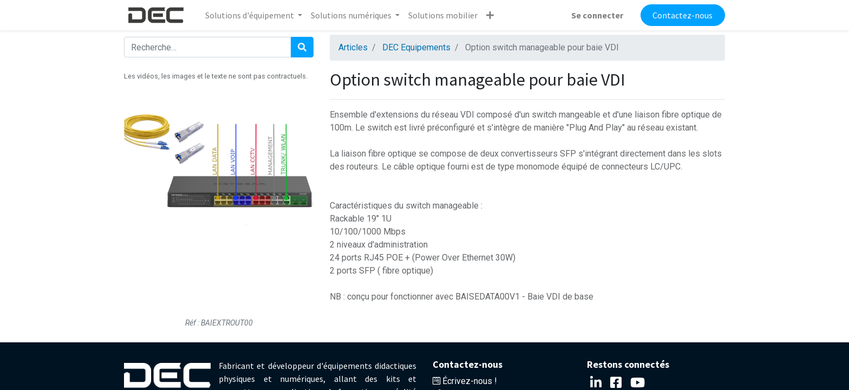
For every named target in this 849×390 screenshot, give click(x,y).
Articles (353, 47)
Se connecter (597, 15)
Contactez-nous (682, 15)
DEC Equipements (416, 47)
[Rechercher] (302, 47)
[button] (490, 15)
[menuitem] (443, 15)
